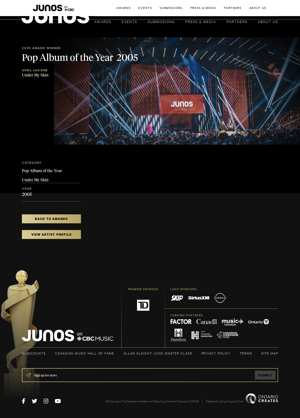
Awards (102, 21)
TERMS (246, 353)
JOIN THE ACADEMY (216, 10)
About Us (268, 21)
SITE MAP (269, 353)
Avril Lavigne (35, 70)
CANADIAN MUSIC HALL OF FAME (84, 353)
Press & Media (200, 21)
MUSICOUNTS (34, 353)
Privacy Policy (216, 353)
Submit (265, 375)
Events (129, 21)
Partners (236, 21)
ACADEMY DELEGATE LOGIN (257, 10)
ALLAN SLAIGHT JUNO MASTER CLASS (157, 353)
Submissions (161, 21)
